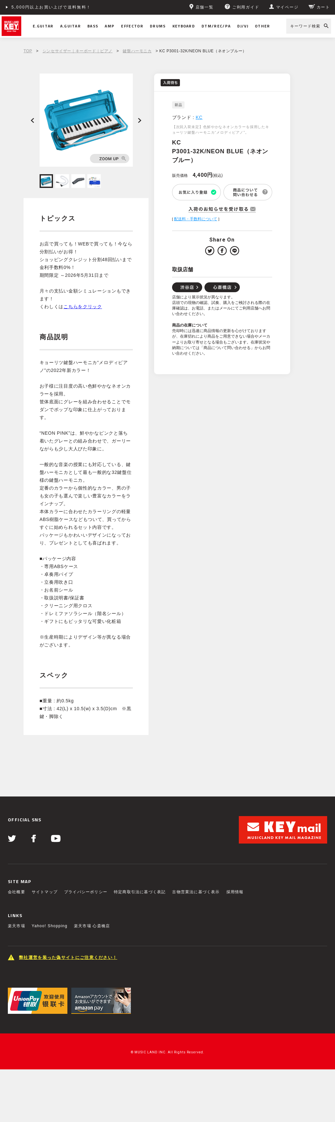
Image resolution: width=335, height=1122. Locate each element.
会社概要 (16, 892)
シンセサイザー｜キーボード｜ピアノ (78, 51)
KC (199, 117)
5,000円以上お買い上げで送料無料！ (51, 7)
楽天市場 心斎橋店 (92, 926)
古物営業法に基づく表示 (196, 892)
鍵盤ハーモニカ (137, 51)
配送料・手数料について (195, 219)
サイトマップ (45, 892)
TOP (28, 51)
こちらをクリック (82, 306)
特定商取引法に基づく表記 (140, 892)
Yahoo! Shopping (49, 926)
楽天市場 (16, 926)
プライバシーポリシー (85, 892)
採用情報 (235, 892)
